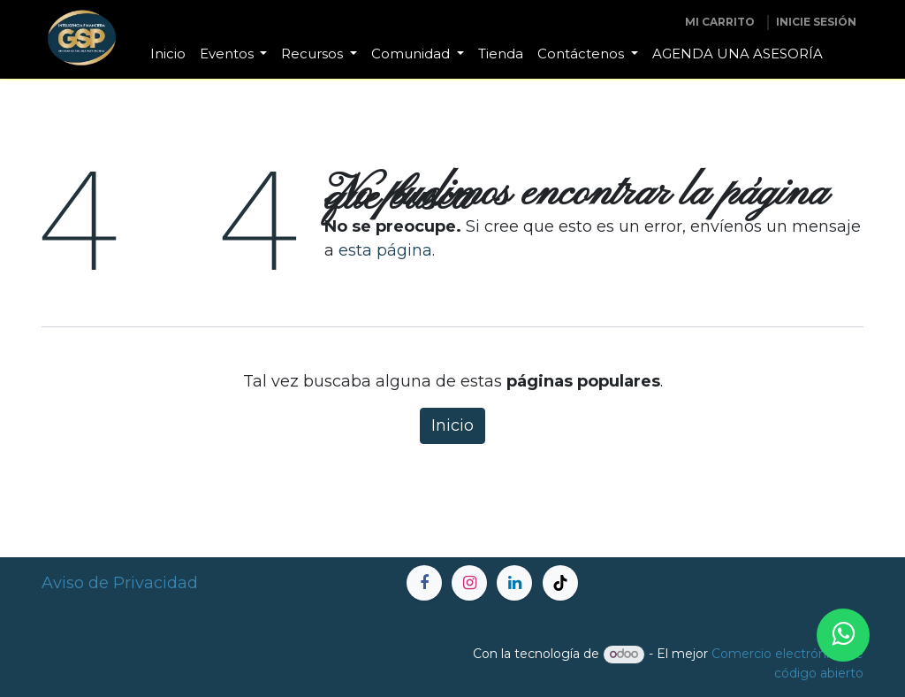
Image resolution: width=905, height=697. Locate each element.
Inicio (452, 425)
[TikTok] (560, 583)
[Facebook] (424, 583)
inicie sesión (816, 21)
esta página (385, 250)
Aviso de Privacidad (120, 583)
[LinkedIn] (514, 583)
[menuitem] (168, 54)
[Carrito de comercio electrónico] (720, 22)
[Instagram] (469, 583)
